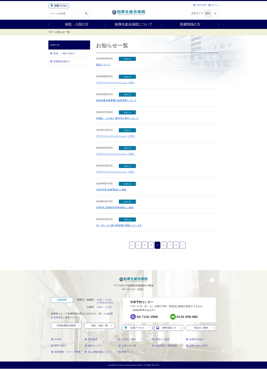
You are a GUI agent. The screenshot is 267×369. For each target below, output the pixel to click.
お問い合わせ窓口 (197, 346)
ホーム (213, 5)
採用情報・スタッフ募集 (66, 352)
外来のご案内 (161, 339)
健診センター (93, 346)
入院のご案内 (127, 339)
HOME (56, 339)
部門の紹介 (58, 346)
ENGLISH (200, 5)
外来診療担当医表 (68, 326)
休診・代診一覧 (102, 326)
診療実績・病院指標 (164, 346)
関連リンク (126, 352)
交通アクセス (137, 328)
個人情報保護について (98, 352)
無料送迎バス (169, 328)
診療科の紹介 (194, 339)
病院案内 (91, 339)
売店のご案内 (204, 328)
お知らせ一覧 (127, 346)
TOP (50, 32)
